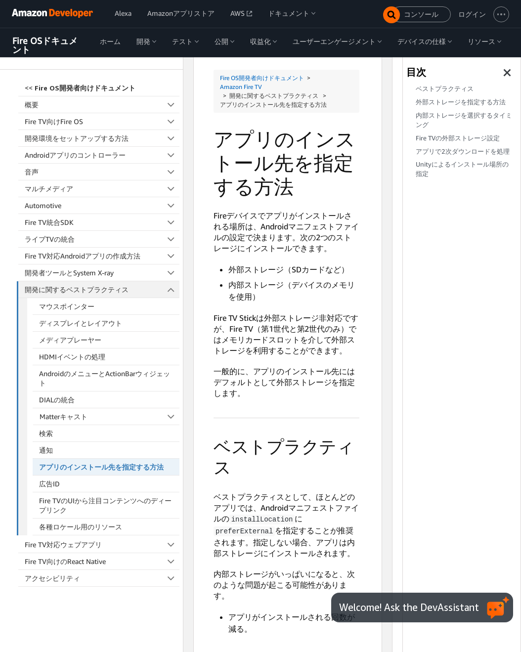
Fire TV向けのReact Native (102, 560)
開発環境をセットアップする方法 (102, 137)
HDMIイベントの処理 (72, 355)
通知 (46, 449)
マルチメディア (102, 187)
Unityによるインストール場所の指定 (462, 169)
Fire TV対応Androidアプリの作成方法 (102, 255)
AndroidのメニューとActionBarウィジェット (104, 377)
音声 (102, 170)
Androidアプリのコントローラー (102, 154)
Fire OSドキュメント (45, 45)
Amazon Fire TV (241, 86)
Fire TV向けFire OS (102, 120)
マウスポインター (66, 305)
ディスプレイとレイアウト (80, 322)
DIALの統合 (57, 398)
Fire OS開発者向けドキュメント (262, 78)
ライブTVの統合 (102, 238)
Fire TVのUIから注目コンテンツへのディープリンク (105, 504)
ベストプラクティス (445, 88)
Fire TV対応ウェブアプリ (102, 543)
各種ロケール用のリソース (80, 526)
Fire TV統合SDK (102, 221)
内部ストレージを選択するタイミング (464, 120)
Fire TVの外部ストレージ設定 (458, 138)
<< (80, 87)
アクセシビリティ (102, 577)
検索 (46, 432)
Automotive (102, 204)
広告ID (49, 482)
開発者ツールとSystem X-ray (102, 271)
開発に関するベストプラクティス (102, 288)
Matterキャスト (110, 415)
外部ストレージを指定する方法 (461, 102)
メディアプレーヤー (70, 339)
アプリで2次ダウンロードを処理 (463, 151)
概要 (102, 103)
